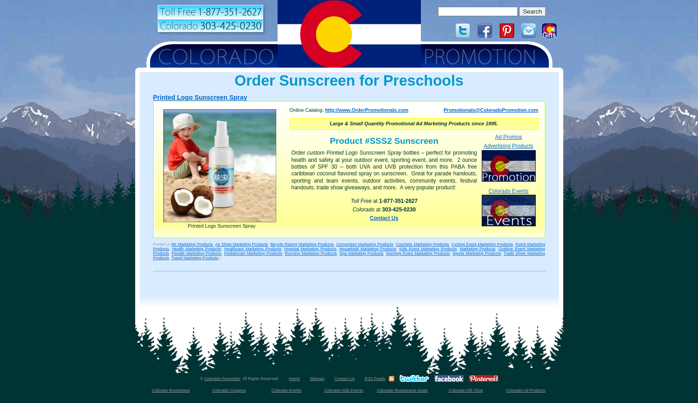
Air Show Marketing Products (241, 244)
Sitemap (317, 378)
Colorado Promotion (222, 378)
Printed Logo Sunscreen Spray (200, 97)
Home (294, 378)
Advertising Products (509, 162)
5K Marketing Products (192, 244)
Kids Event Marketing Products (428, 249)
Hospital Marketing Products (310, 249)
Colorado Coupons (229, 390)
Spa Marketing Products (361, 253)
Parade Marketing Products (197, 253)
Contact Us (384, 218)
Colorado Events (509, 207)
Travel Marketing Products (195, 258)
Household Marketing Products (367, 249)
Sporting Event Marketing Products (418, 253)
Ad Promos (508, 137)
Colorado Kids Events (344, 390)
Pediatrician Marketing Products (253, 253)
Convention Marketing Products (364, 244)
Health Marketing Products (196, 249)
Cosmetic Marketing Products (422, 244)
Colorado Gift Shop (465, 390)
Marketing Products (477, 249)
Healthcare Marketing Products (252, 249)
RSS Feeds (375, 378)
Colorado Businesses (170, 390)
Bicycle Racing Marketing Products (301, 244)
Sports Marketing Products (476, 253)
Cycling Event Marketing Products (482, 244)
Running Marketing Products (311, 253)
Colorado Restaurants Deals (402, 390)
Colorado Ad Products (526, 390)
